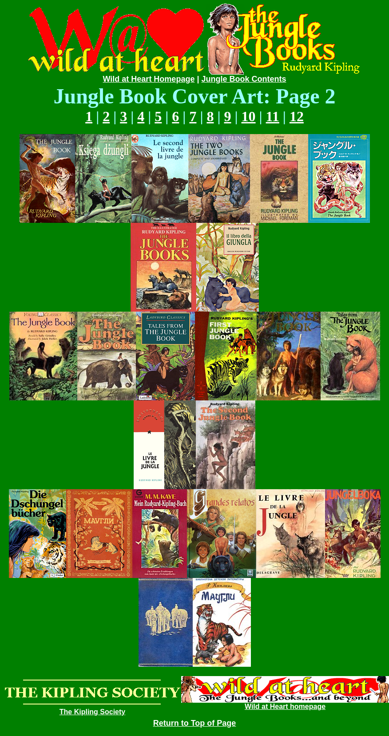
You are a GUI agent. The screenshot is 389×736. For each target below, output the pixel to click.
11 (272, 116)
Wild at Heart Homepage (149, 79)
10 (249, 116)
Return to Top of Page (194, 723)
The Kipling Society (92, 712)
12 (297, 116)
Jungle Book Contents (243, 79)
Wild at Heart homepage (285, 706)
